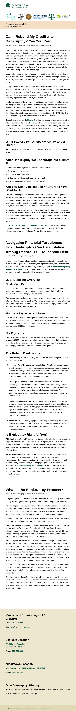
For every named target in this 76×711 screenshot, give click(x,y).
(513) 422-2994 (17, 672)
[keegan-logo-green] (31, 6)
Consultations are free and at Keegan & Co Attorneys (27, 225)
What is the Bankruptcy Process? (34, 490)
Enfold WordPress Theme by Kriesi (41, 708)
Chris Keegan (46, 45)
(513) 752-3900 (17, 623)
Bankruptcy (22, 45)
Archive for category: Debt (16, 24)
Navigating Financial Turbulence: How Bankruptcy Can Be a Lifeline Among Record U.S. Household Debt (37, 247)
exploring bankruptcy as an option (28, 465)
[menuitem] (67, 4)
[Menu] (67, 4)
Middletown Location (19, 663)
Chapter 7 (31, 120)
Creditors (28, 494)
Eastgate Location (17, 639)
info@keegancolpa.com (20, 627)
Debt (37, 45)
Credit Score (31, 45)
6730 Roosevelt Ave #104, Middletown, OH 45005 (25, 668)
